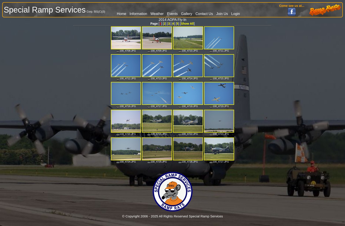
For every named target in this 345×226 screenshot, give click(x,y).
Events (172, 14)
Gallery (186, 14)
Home (121, 14)
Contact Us (204, 14)
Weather (157, 14)
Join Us (222, 14)
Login (235, 14)
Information (138, 14)
